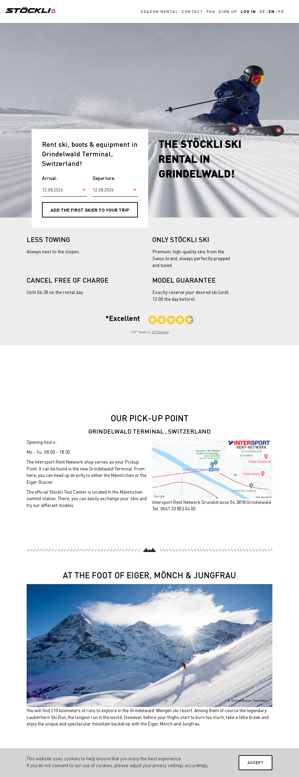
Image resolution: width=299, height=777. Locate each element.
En (272, 11)
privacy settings (168, 765)
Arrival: (49, 178)
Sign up (227, 11)
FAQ (211, 11)
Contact (192, 11)
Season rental (159, 11)
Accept (255, 762)
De (262, 11)
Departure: (103, 178)
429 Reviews (160, 332)
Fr (281, 11)
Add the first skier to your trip (90, 210)
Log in (248, 11)
